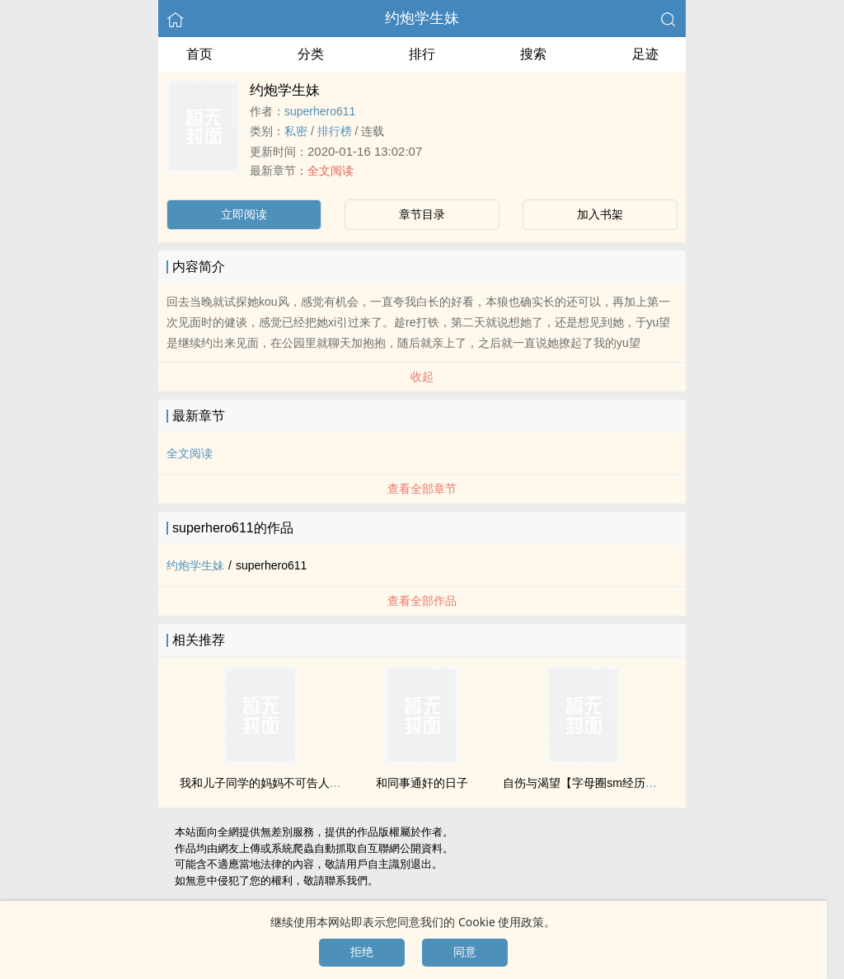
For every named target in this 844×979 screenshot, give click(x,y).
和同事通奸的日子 (422, 782)
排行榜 (334, 131)
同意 (464, 951)
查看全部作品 (422, 600)
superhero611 (319, 111)
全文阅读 (330, 170)
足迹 (645, 54)
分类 (311, 54)
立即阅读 (244, 214)
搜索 (533, 54)
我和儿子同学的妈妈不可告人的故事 (272, 782)
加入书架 (600, 214)
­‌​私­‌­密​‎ (295, 131)
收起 (422, 376)
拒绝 (361, 951)
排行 (422, 54)
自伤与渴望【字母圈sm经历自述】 (591, 782)
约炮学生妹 (422, 18)
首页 (199, 54)
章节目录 (422, 214)
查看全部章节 (422, 488)
